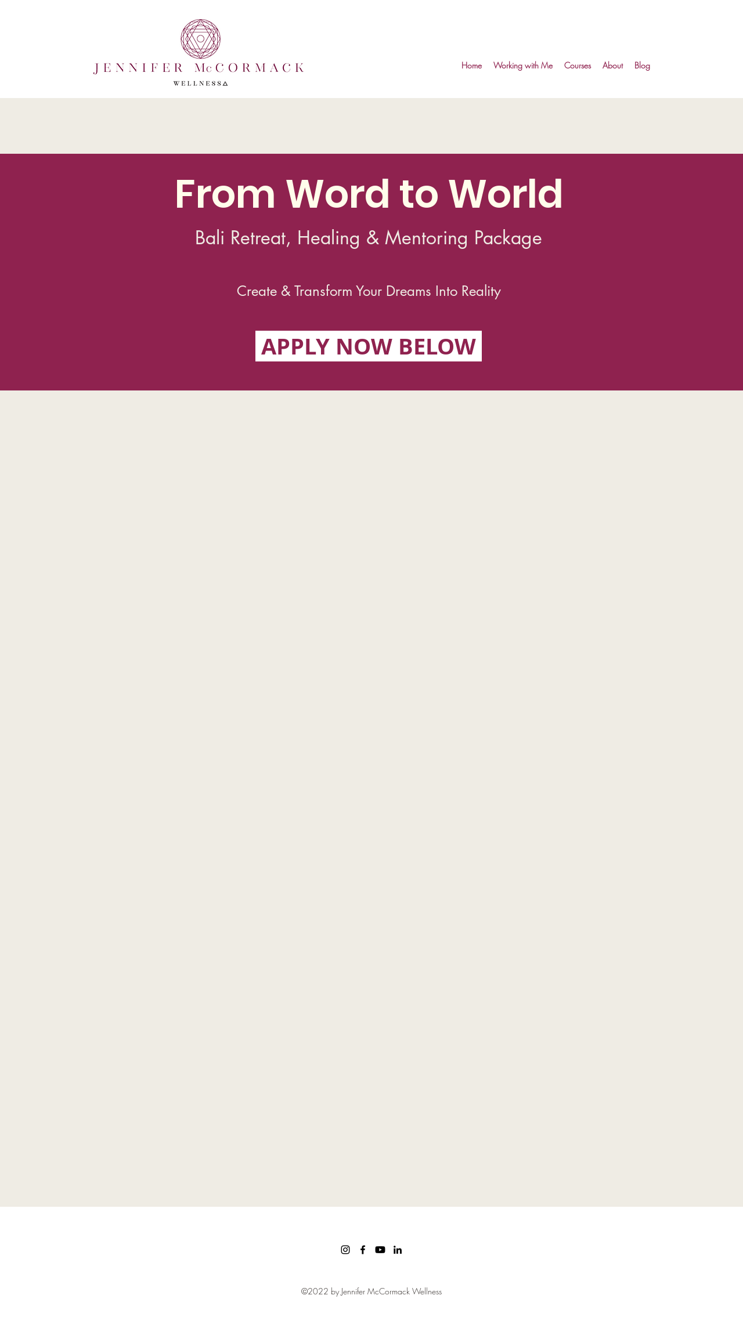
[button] (523, 65)
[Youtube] (380, 1250)
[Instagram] (345, 1250)
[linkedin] (397, 1250)
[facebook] (363, 1250)
